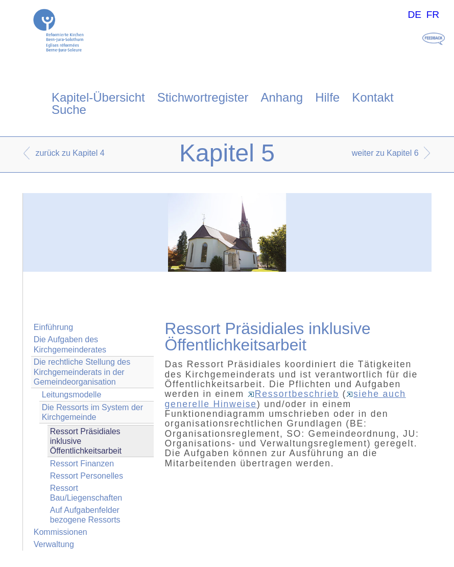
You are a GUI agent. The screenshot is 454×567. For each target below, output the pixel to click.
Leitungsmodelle (72, 394)
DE (414, 14)
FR (433, 14)
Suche (69, 109)
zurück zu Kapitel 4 (69, 153)
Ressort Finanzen (82, 463)
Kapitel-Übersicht (98, 97)
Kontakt (372, 97)
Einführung (53, 327)
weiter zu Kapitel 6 (385, 153)
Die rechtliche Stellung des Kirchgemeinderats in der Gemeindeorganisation (82, 372)
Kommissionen (60, 532)
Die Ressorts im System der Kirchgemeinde (92, 412)
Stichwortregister (203, 97)
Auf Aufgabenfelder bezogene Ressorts (85, 515)
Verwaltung (54, 544)
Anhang (281, 97)
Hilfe (327, 97)
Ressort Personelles (86, 475)
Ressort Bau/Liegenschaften (86, 493)
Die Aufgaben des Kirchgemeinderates (70, 344)
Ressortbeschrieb (293, 394)
